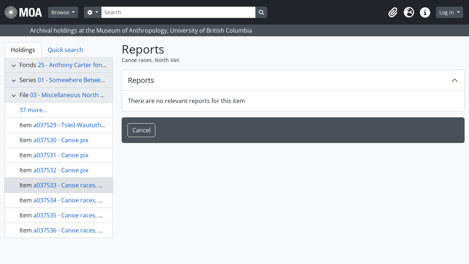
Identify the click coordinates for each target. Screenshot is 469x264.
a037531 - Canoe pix (60, 155)
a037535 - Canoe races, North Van (80, 215)
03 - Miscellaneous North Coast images (83, 95)
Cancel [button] (141, 130)
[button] (393, 12)
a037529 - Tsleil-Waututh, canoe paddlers (90, 125)
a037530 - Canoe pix (60, 140)
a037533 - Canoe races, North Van (80, 185)
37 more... (33, 110)
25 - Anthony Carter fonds (73, 65)
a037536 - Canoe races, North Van (80, 230)
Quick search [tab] (65, 50)
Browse (61, 12)
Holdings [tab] (23, 50)
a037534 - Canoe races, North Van (80, 200)
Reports (141, 80)
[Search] (178, 12)
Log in (447, 12)
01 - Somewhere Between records (84, 80)
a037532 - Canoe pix (60, 170)
